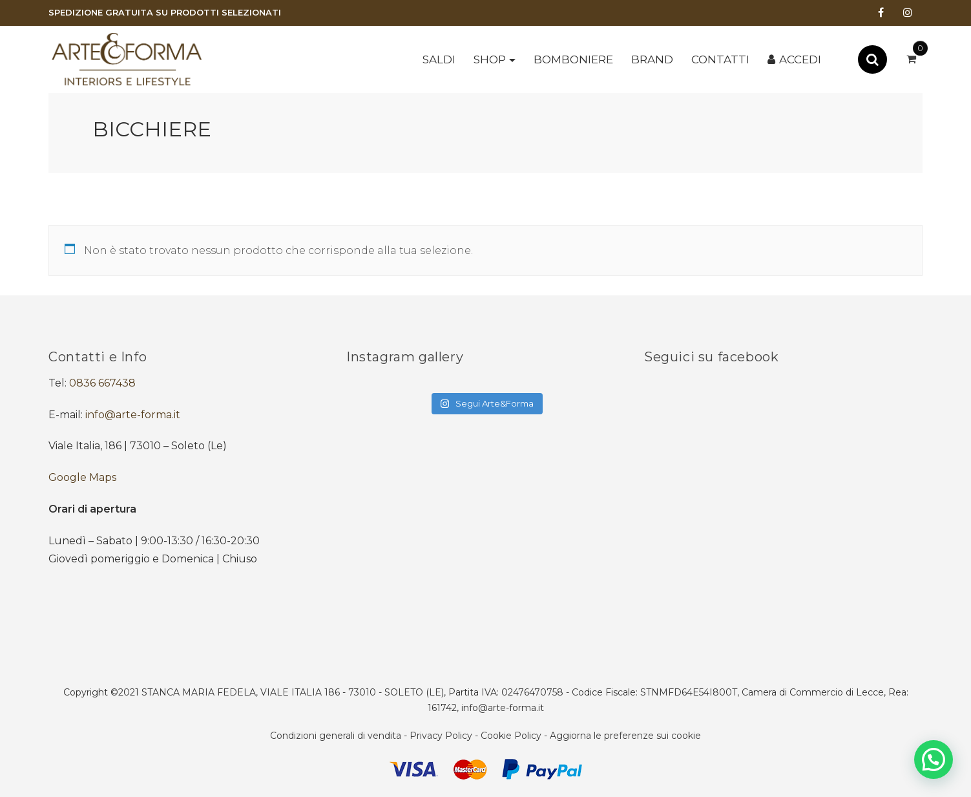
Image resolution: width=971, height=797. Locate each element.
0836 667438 (102, 383)
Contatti (720, 59)
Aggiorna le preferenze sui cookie (625, 735)
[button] (933, 759)
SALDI (439, 59)
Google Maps (82, 477)
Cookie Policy (511, 735)
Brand (652, 59)
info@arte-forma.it (132, 415)
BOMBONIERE (573, 59)
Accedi (800, 59)
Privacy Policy (441, 735)
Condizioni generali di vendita (335, 735)
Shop (490, 59)
